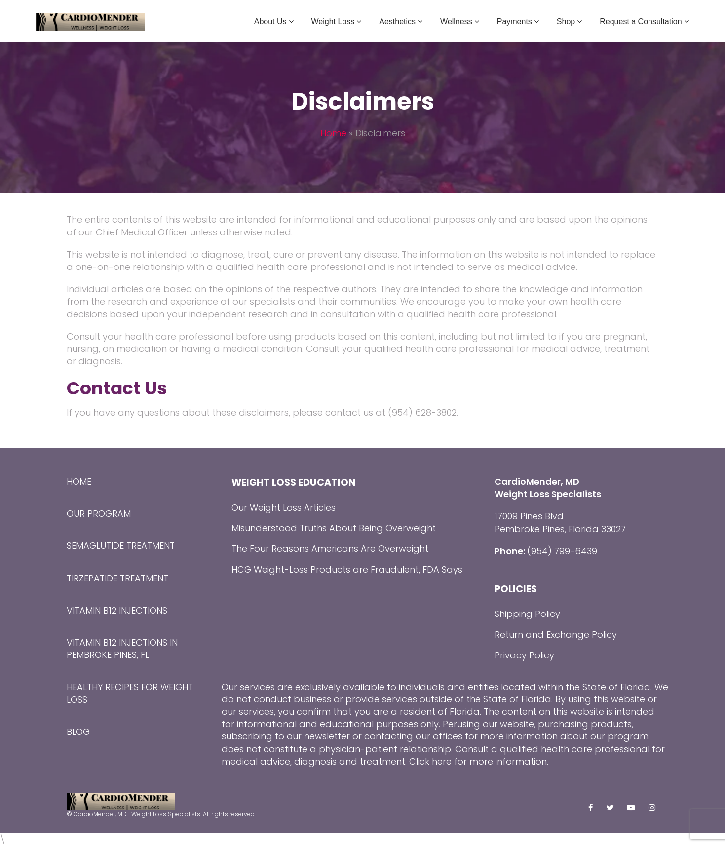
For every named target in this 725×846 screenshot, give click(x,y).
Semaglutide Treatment (121, 545)
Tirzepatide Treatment (117, 578)
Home (333, 133)
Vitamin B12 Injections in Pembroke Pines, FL (122, 648)
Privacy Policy (524, 655)
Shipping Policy (527, 614)
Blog (78, 732)
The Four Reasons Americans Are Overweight (329, 548)
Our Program (99, 513)
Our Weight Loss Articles (283, 507)
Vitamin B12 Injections (117, 610)
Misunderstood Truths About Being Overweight (333, 528)
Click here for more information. (478, 761)
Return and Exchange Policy (556, 634)
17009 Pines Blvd (529, 516)
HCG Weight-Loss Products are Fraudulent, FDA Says (346, 569)
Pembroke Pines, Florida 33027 (560, 529)
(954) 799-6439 (562, 551)
